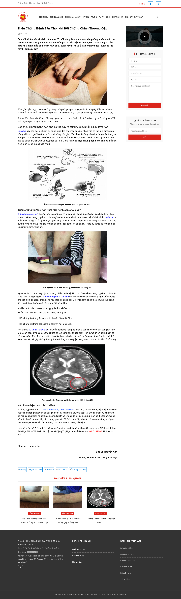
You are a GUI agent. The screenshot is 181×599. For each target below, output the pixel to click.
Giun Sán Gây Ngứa (134, 17)
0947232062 (95, 431)
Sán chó (22, 131)
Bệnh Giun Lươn (127, 554)
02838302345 (32, 552)
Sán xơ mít (62, 470)
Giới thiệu (43, 17)
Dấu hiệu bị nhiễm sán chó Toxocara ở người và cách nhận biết (34, 522)
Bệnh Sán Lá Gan (73, 17)
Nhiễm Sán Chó (79, 549)
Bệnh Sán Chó (56, 17)
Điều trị (22, 470)
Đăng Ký (144, 105)
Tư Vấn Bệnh (104, 17)
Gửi (144, 137)
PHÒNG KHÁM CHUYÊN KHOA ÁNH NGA (89, 595)
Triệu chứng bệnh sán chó (56, 296)
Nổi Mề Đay (77, 562)
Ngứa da (109, 217)
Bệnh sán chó (36, 470)
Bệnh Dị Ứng (125, 573)
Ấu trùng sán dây (78, 470)
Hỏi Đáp (142, 4)
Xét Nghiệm (117, 17)
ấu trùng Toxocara (38, 329)
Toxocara (50, 470)
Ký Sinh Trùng (90, 17)
